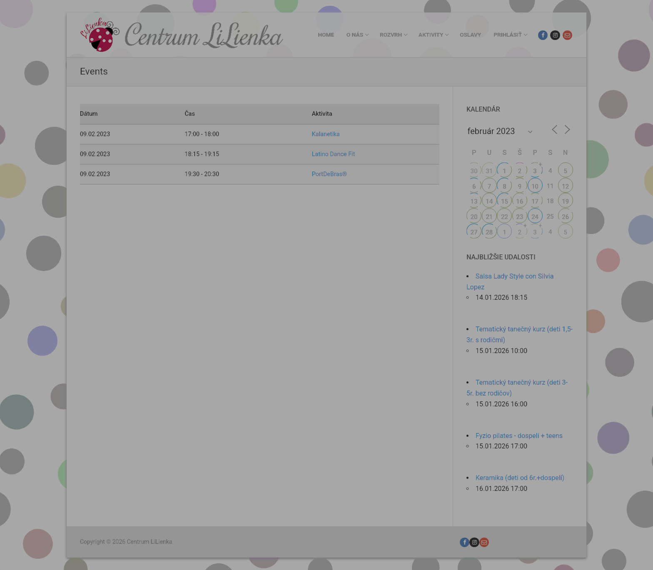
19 (565, 201)
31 (489, 171)
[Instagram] (555, 35)
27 (474, 232)
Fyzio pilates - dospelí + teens (519, 436)
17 (534, 201)
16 (519, 201)
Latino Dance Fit (333, 154)
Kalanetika (326, 134)
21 (489, 217)
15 (504, 201)
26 (565, 217)
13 (474, 201)
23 (519, 217)
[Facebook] (543, 35)
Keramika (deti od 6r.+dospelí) (520, 478)
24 (534, 217)
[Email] (567, 35)
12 (565, 186)
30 (474, 171)
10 (534, 186)
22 (504, 217)
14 (489, 201)
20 (474, 217)
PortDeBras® (329, 174)
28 (489, 232)
